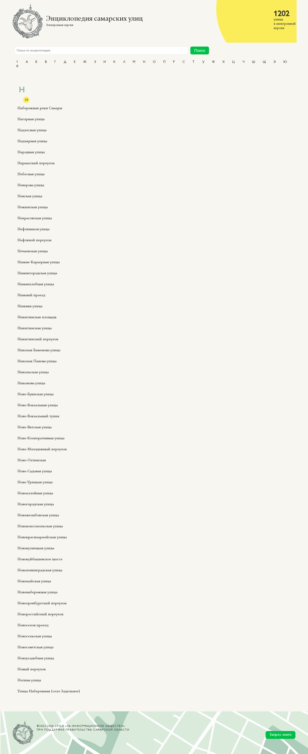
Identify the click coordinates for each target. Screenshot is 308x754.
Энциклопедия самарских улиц (94, 19)
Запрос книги (281, 735)
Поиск (199, 50)
